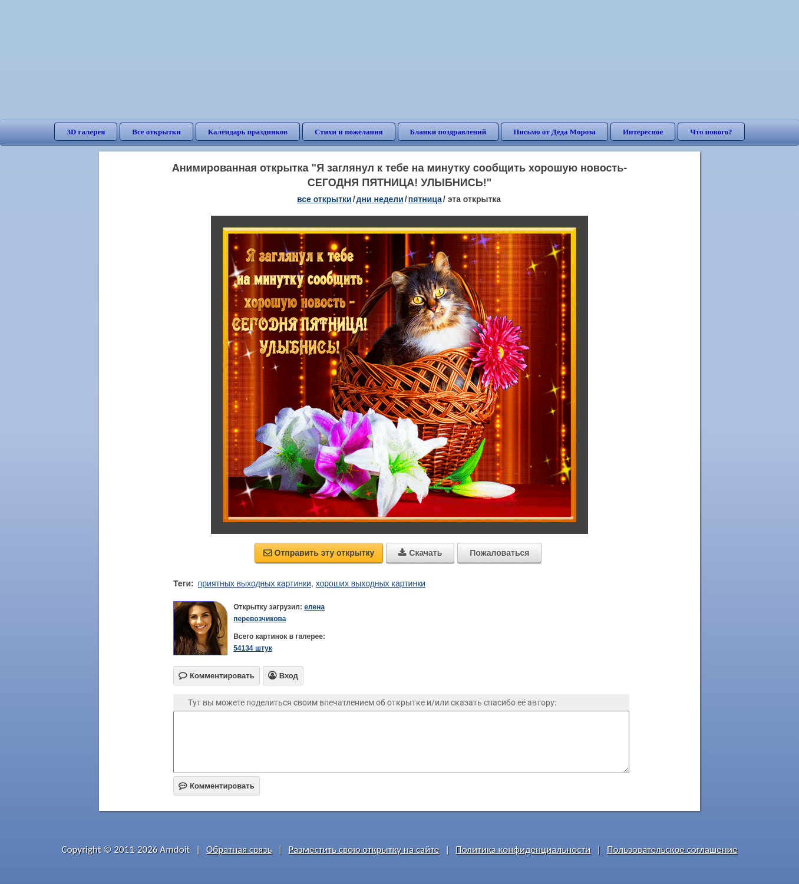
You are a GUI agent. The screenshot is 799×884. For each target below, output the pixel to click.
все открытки (324, 199)
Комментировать (217, 785)
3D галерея (86, 131)
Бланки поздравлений (448, 131)
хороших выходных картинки (370, 583)
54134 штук (252, 648)
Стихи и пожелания (349, 131)
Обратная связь (239, 849)
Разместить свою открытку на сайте (363, 849)
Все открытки (156, 131)
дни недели (380, 199)
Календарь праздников (248, 131)
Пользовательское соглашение (672, 849)
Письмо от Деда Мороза (554, 131)
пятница (425, 199)
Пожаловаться (499, 553)
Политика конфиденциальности (522, 849)
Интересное (643, 131)
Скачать (420, 553)
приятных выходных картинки (254, 583)
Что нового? (711, 131)
